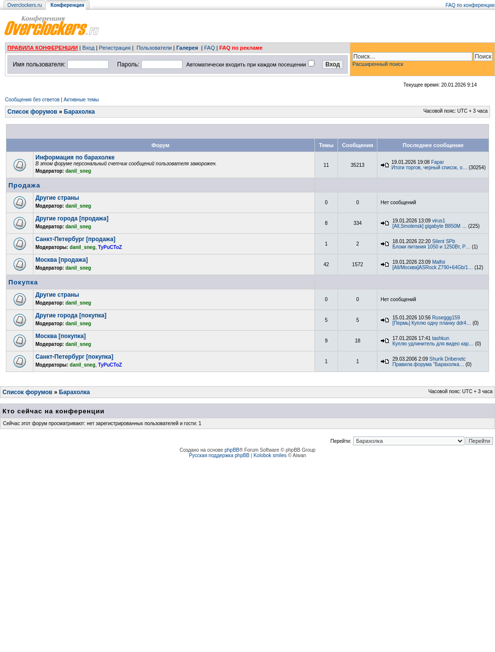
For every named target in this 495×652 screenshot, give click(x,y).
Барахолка (79, 111)
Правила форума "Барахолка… (428, 364)
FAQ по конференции (470, 5)
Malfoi (438, 262)
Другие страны (57, 197)
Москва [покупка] (60, 336)
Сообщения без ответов (32, 99)
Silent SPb (443, 241)
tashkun (440, 338)
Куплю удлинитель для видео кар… (432, 343)
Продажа (24, 185)
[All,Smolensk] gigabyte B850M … (429, 226)
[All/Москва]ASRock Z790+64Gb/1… (432, 267)
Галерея (187, 48)
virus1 (438, 220)
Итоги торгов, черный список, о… (429, 167)
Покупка (23, 282)
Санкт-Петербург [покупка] (74, 356)
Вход (88, 48)
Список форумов (32, 111)
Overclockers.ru (24, 5)
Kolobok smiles (269, 455)
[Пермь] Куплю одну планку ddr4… (431, 323)
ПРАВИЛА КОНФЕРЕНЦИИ (42, 48)
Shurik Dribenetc (448, 359)
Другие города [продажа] (71, 218)
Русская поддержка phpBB (219, 455)
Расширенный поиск (377, 64)
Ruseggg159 (446, 317)
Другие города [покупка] (70, 315)
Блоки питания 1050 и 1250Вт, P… (431, 246)
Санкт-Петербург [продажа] (75, 239)
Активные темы (81, 99)
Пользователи (154, 48)
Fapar (437, 162)
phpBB (231, 450)
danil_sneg (78, 171)
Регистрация (114, 48)
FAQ (209, 48)
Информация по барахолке (75, 157)
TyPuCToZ (110, 247)
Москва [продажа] (61, 259)
